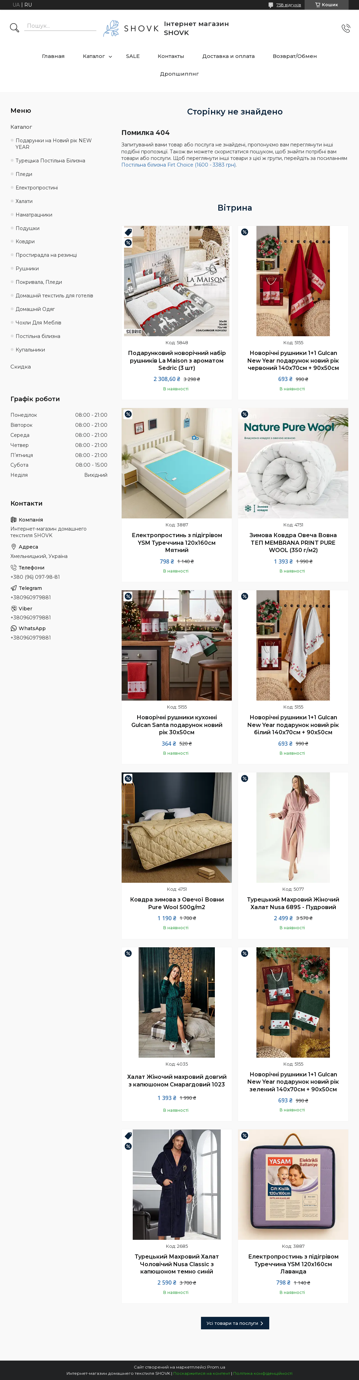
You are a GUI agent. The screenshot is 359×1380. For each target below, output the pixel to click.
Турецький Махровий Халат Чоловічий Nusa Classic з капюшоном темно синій (177, 1264)
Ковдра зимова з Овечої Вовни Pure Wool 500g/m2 (177, 903)
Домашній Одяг (35, 309)
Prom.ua (216, 1367)
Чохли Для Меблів (38, 323)
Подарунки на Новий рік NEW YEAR (54, 143)
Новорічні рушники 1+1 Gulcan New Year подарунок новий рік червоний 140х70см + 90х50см (293, 360)
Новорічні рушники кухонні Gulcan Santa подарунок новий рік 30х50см (176, 725)
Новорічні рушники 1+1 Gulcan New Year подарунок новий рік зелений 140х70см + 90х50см (293, 1082)
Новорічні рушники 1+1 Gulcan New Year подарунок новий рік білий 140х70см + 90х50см (293, 725)
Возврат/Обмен (295, 56)
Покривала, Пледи (39, 282)
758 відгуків (289, 4)
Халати (24, 201)
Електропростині (37, 188)
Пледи (24, 174)
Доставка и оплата (228, 56)
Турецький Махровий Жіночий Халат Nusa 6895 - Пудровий (293, 903)
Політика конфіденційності (262, 1373)
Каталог (94, 56)
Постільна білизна (38, 336)
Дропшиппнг (179, 73)
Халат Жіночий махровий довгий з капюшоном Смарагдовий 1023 (177, 1081)
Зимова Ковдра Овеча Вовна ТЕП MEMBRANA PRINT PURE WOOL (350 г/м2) (293, 542)
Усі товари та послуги (232, 1323)
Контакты (171, 56)
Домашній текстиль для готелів (54, 296)
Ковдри (25, 241)
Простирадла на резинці (46, 255)
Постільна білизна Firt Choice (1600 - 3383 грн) (178, 165)
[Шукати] (14, 28)
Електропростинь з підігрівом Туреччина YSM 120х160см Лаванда (293, 1264)
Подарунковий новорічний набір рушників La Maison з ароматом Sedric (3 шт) (177, 360)
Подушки (28, 228)
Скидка (20, 366)
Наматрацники (34, 215)
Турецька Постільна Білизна (50, 161)
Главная (53, 56)
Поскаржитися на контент (201, 1373)
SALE (133, 56)
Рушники (27, 268)
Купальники (30, 350)
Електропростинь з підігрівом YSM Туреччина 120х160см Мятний (177, 542)
